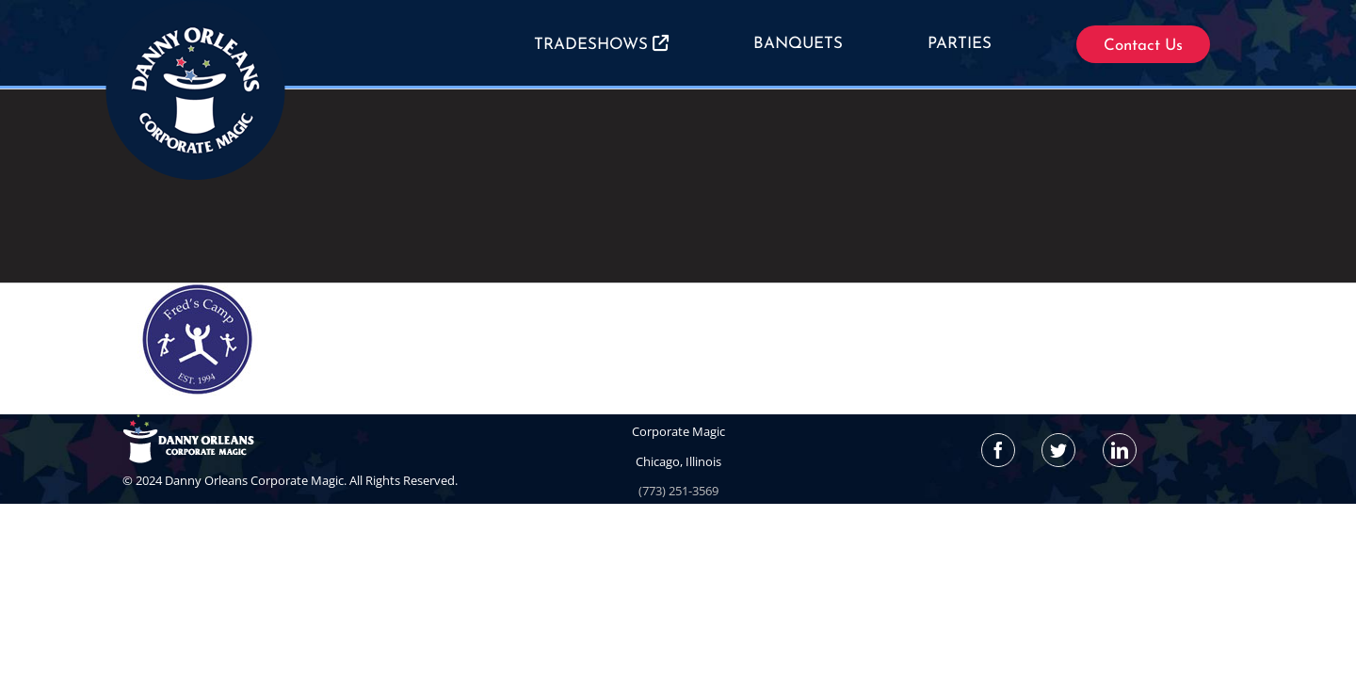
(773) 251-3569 (678, 490)
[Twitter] (1058, 450)
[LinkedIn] (1120, 450)
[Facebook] (998, 450)
